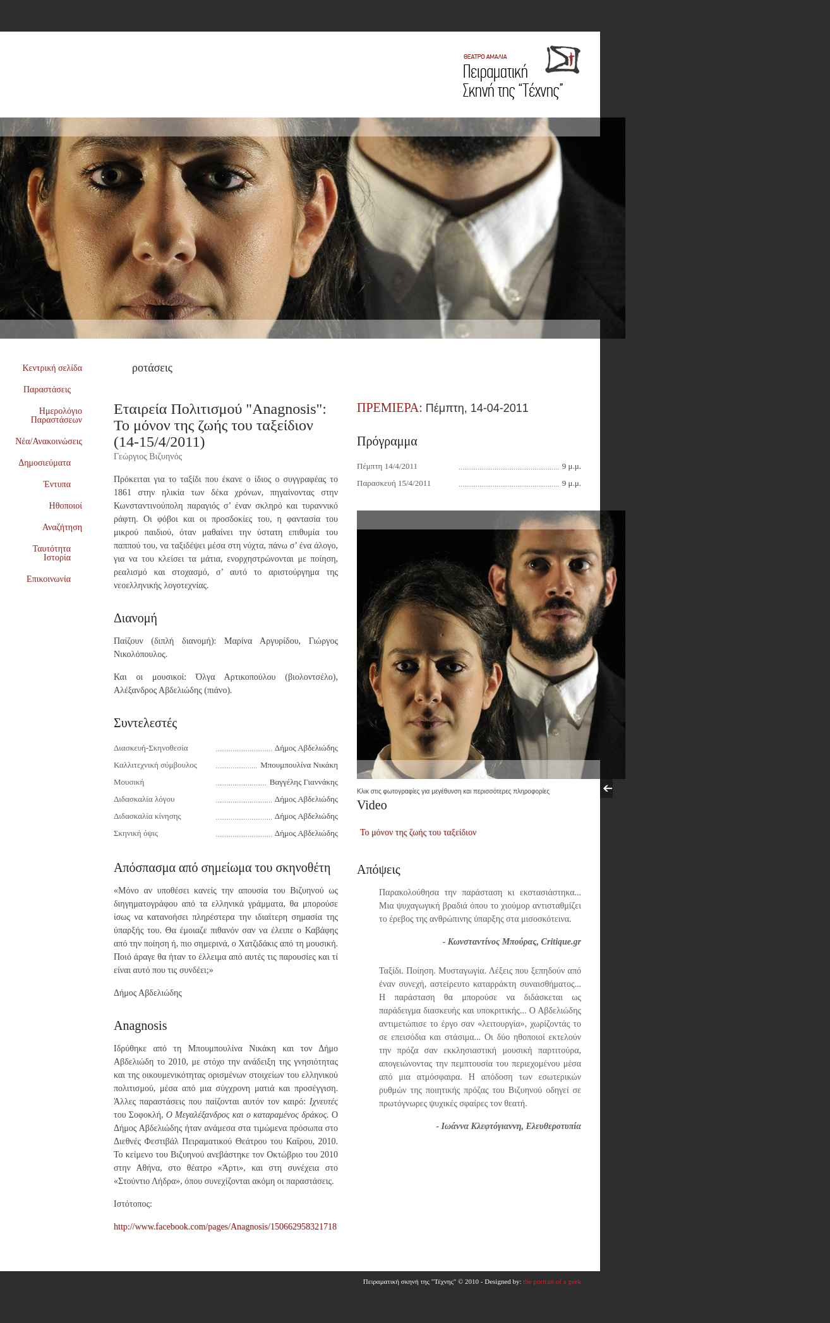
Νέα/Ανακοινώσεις (48, 441)
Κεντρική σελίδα (53, 368)
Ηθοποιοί (65, 505)
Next (619, 788)
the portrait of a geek (552, 1281)
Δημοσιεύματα (49, 463)
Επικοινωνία (54, 579)
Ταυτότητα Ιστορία (57, 553)
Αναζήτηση (62, 527)
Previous (606, 788)
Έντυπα (63, 484)
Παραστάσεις (52, 389)
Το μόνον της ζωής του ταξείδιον (418, 832)
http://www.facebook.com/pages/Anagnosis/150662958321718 (225, 1226)
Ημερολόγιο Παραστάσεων (56, 415)
